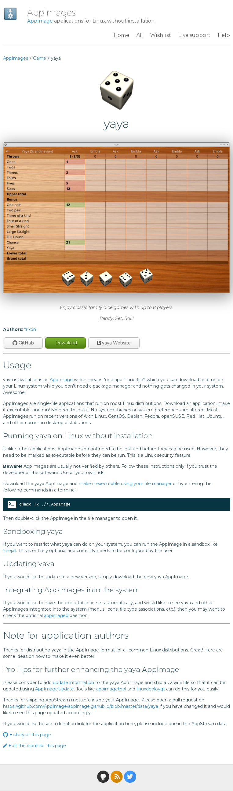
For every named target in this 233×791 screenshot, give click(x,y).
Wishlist (160, 35)
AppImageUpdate (54, 689)
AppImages (51, 12)
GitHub (23, 343)
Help (224, 35)
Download (65, 343)
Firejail (9, 550)
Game (39, 58)
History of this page (27, 734)
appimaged (56, 615)
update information (73, 682)
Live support (194, 35)
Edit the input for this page (34, 745)
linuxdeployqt (151, 689)
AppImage (40, 21)
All (140, 35)
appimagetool (111, 689)
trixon (30, 329)
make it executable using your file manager (125, 483)
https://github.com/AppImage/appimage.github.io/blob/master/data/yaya (80, 706)
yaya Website (114, 343)
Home (121, 35)
